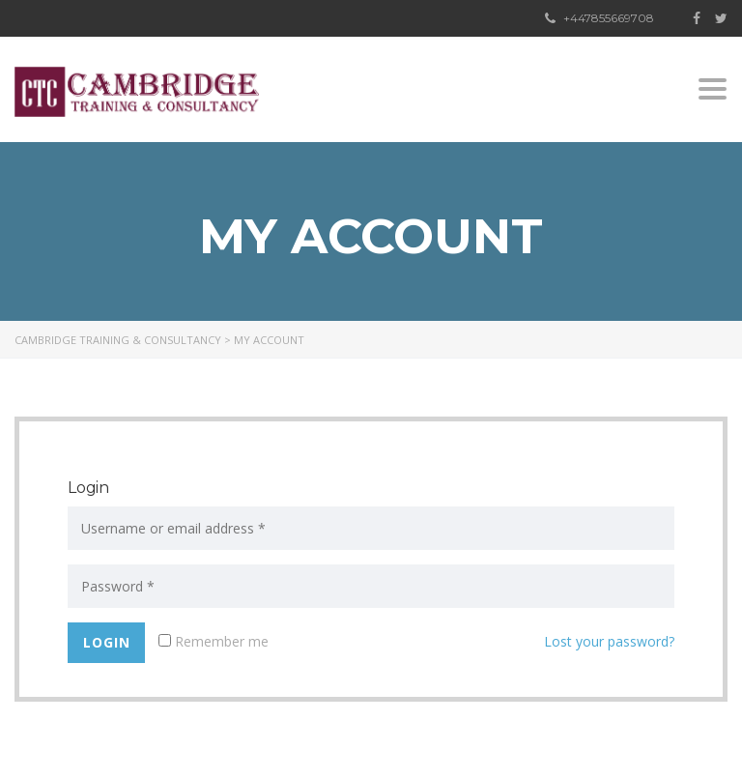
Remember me (213, 641)
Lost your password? (609, 641)
